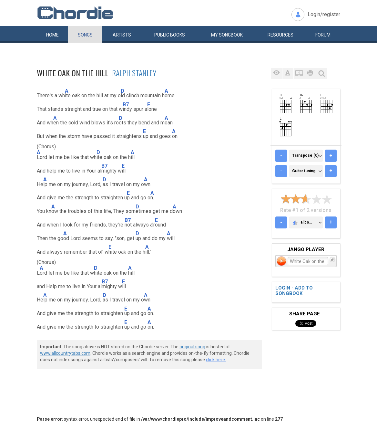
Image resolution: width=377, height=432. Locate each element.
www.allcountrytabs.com (65, 353)
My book (227, 34)
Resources (280, 34)
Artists (122, 34)
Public (169, 34)
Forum (323, 34)
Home (52, 34)
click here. (216, 359)
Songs (85, 34)
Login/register (324, 14)
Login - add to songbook (294, 290)
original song (192, 346)
